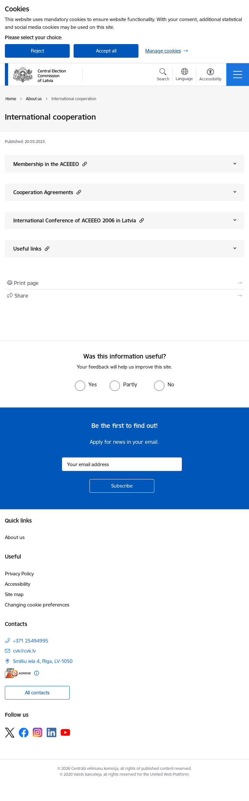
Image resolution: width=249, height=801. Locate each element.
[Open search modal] (163, 75)
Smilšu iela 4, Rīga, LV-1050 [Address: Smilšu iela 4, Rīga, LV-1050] (43, 661)
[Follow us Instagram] (37, 732)
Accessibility (17, 584)
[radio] (86, 384)
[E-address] (18, 673)
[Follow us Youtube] (65, 732)
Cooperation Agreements (47, 192)
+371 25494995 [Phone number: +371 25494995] (30, 641)
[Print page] (124, 283)
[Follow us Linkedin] (51, 732)
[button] (84, 163)
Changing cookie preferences (37, 605)
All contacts (37, 692)
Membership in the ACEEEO (50, 163)
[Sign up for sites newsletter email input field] (122, 464)
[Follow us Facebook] (24, 732)
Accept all (106, 51)
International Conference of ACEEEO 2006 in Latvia (78, 220)
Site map (14, 594)
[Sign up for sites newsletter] (121, 486)
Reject (37, 51)
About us (15, 537)
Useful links (31, 248)
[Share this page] (124, 295)
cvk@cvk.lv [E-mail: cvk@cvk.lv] (24, 651)
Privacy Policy (19, 574)
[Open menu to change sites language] (184, 75)
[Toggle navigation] (237, 74)
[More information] (36, 673)
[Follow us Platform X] (10, 732)
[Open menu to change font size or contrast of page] (210, 75)
